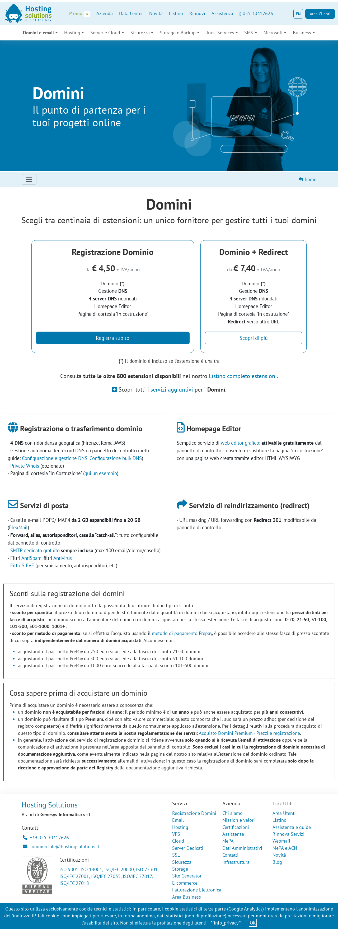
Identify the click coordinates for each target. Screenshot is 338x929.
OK (253, 923)
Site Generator (186, 876)
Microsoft (273, 33)
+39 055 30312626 (46, 837)
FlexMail (18, 527)
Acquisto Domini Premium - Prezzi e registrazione (249, 733)
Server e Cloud (105, 33)
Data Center (131, 13)
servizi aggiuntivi (172, 389)
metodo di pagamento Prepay (182, 633)
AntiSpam (31, 558)
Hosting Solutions (50, 805)
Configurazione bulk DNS (116, 458)
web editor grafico (240, 442)
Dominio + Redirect (253, 251)
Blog (277, 862)
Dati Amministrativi (242, 848)
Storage (180, 869)
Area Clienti (320, 13)
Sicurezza (140, 33)
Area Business (186, 897)
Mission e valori (238, 820)
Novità (156, 13)
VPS (176, 834)
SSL (176, 855)
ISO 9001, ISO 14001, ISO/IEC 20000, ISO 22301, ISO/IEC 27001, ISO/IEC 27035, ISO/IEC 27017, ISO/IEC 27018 (108, 876)
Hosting (72, 33)
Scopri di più (254, 338)
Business (302, 33)
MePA (228, 841)
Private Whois (24, 465)
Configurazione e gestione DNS (54, 458)
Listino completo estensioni (243, 376)
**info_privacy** (226, 923)
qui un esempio (100, 473)
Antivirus (62, 558)
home (307, 179)
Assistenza (222, 13)
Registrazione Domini (194, 813)
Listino (176, 13)
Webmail (281, 841)
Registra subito (112, 338)
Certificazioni (235, 827)
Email (178, 820)
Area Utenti (284, 813)
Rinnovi (197, 13)
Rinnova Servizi (288, 834)
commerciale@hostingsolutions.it (61, 846)
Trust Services (220, 33)
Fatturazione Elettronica (196, 890)
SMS (248, 33)
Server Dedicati (187, 848)
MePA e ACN (285, 848)
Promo (79, 13)
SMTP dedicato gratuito (35, 550)
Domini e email (38, 33)
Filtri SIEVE (22, 565)
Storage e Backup (178, 33)
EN (298, 13)
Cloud (178, 841)
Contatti (230, 855)
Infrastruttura (236, 862)
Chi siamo (232, 813)
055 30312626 (256, 13)
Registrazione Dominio (112, 251)
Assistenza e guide (292, 827)
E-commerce (185, 883)
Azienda (104, 13)
